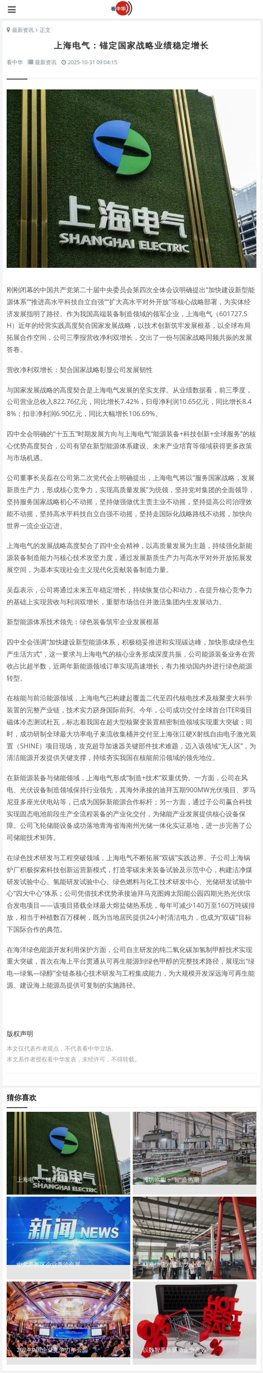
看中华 (131, 8)
